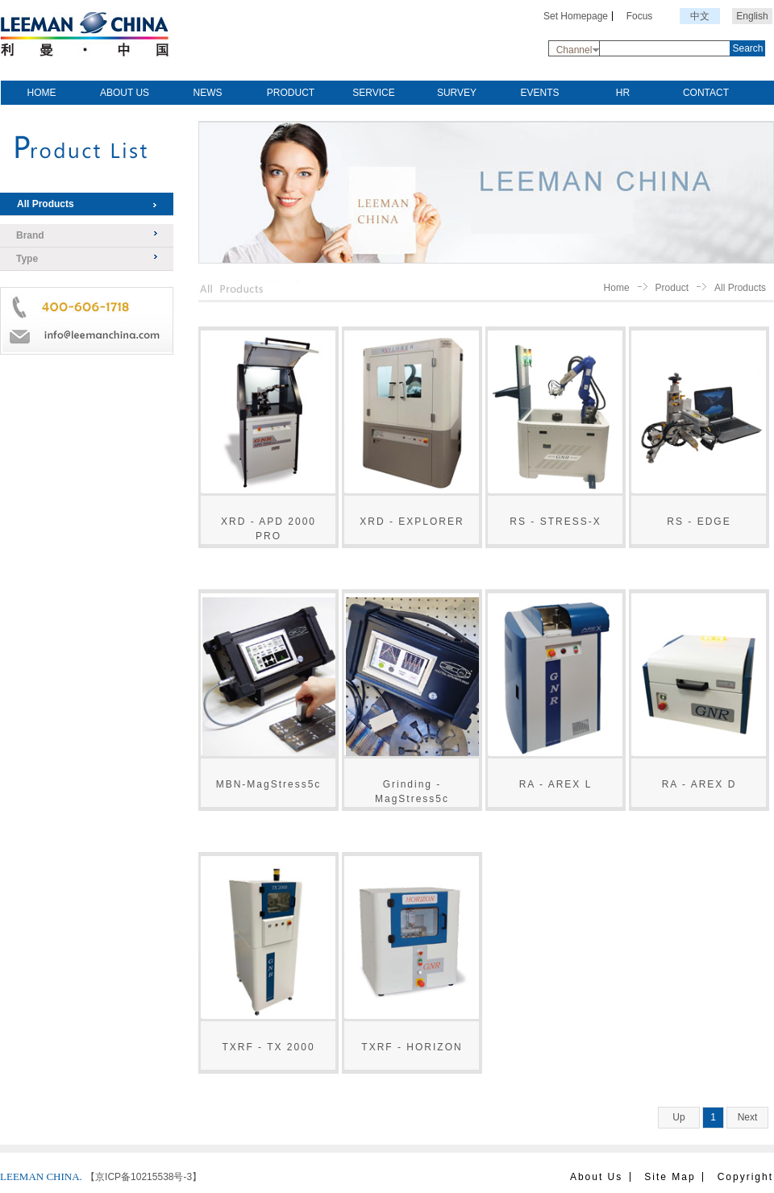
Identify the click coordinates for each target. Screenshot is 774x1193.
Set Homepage (575, 16)
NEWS (208, 92)
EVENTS (539, 92)
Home (617, 287)
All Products (45, 204)
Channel (574, 50)
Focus (639, 16)
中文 (700, 16)
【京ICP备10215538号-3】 (143, 1177)
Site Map (669, 1177)
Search (747, 48)
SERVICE (373, 92)
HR (623, 92)
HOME (41, 92)
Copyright (745, 1177)
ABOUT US (124, 92)
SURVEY (456, 92)
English (752, 16)
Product (672, 287)
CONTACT (706, 92)
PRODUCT (290, 92)
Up (678, 1117)
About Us (596, 1177)
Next (748, 1117)
